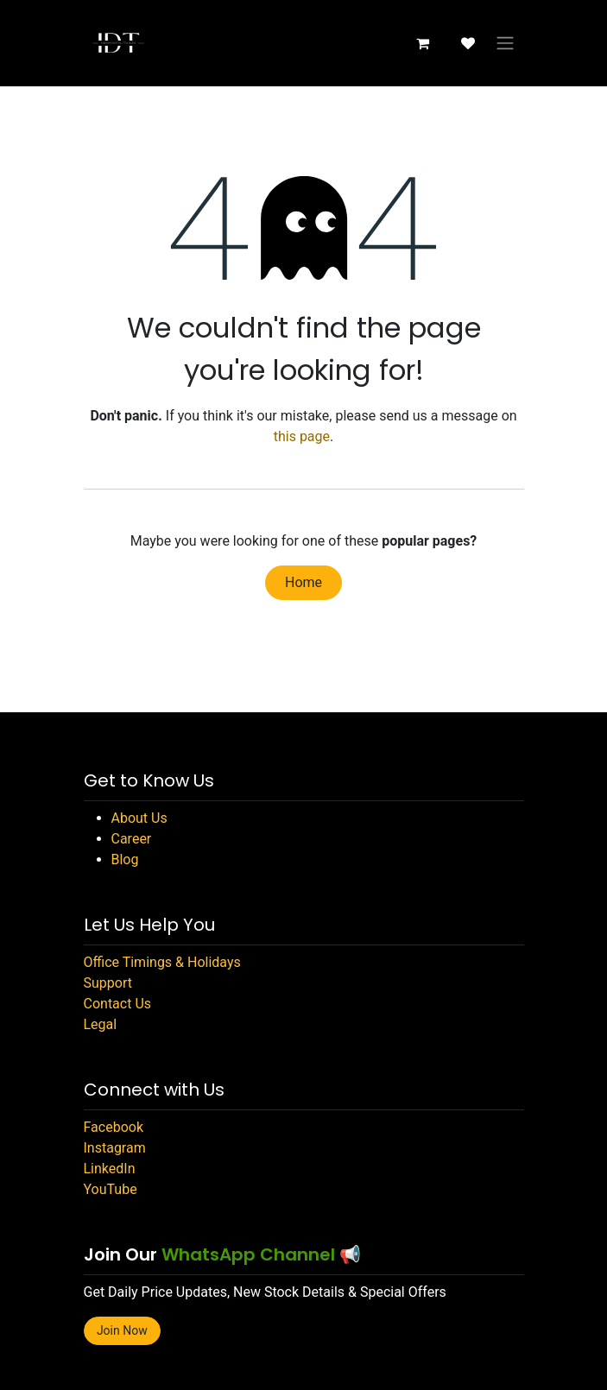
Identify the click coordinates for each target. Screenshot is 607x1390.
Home (303, 582)
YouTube (110, 1189)
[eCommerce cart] (423, 43)
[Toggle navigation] (505, 43)
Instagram (115, 1148)
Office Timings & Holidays (162, 962)
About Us (139, 818)
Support (108, 983)
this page (302, 436)
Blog (125, 859)
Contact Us (118, 1003)
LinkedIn (110, 1168)
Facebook (113, 1127)
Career (131, 839)
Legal (100, 1024)
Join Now (122, 1330)
